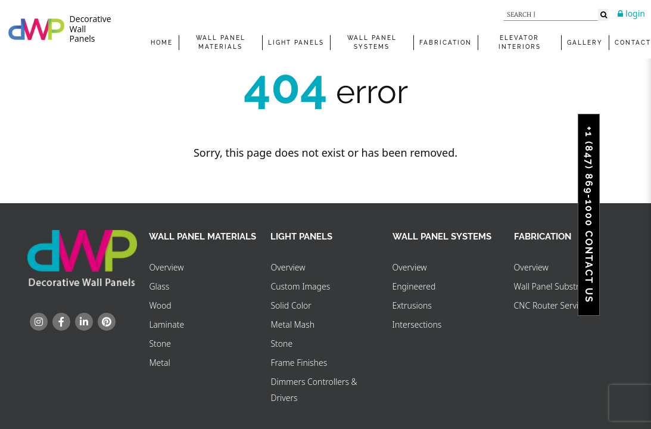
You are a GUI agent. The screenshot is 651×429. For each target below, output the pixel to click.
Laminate (166, 324)
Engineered (414, 286)
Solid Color (290, 305)
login (631, 13)
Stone (160, 343)
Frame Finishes (298, 362)
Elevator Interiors (520, 42)
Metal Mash (292, 324)
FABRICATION (445, 42)
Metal (159, 362)
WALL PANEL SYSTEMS (372, 42)
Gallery (585, 42)
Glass (159, 286)
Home (162, 42)
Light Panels (296, 42)
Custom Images (300, 286)
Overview (166, 267)
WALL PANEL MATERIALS (220, 42)
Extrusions (412, 305)
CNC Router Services (552, 305)
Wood (160, 305)
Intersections (417, 324)
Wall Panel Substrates (554, 286)
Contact (633, 42)
